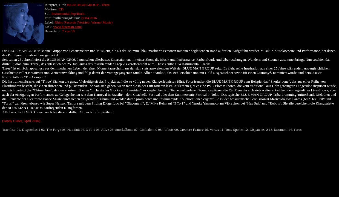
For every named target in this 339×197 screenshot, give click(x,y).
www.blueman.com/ (67, 27)
